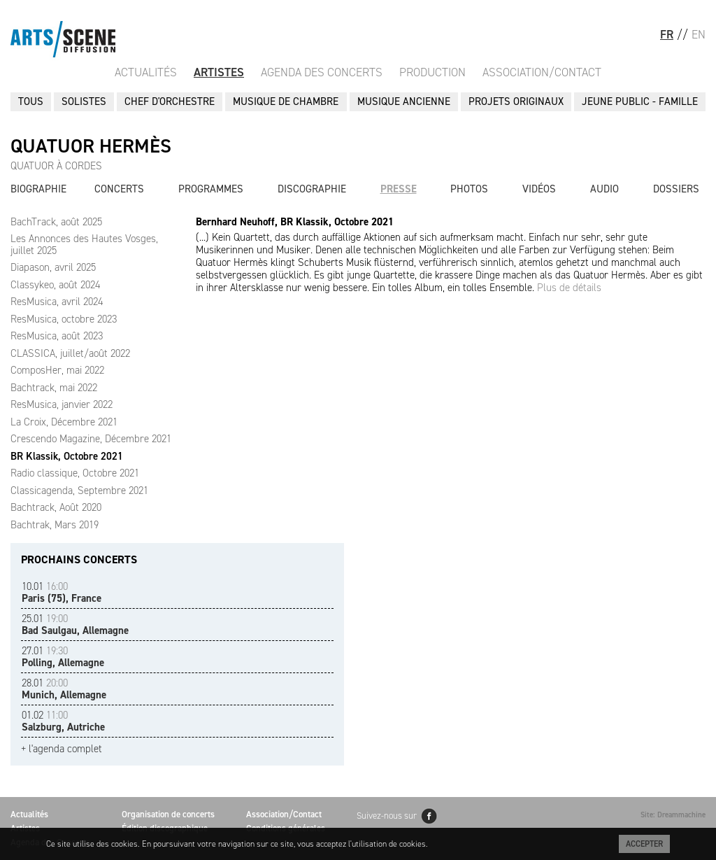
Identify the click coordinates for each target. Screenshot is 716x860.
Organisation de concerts (168, 814)
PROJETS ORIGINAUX (516, 101)
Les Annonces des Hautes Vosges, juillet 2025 (84, 245)
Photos (469, 189)
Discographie (312, 189)
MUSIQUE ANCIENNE (403, 101)
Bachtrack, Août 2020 (55, 507)
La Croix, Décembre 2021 (63, 422)
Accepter (644, 844)
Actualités (146, 72)
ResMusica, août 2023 (56, 336)
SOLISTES (84, 101)
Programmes (210, 189)
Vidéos (539, 189)
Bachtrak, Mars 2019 (54, 525)
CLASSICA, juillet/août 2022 (70, 353)
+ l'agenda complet (61, 749)
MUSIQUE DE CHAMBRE (285, 101)
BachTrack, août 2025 (56, 222)
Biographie (38, 189)
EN (699, 34)
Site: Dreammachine (673, 815)
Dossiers (676, 189)
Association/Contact (541, 72)
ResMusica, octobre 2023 (63, 319)
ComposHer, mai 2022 (57, 370)
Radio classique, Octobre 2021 (74, 473)
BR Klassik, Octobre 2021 (66, 456)
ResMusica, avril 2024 (56, 302)
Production (432, 72)
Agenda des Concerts (321, 72)
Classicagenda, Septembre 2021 (79, 491)
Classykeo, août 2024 (55, 285)
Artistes (219, 72)
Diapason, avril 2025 (53, 267)
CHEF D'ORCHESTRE (169, 101)
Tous (30, 101)
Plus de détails (569, 288)
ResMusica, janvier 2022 (61, 404)
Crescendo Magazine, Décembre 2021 (90, 439)
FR (666, 34)
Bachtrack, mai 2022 (53, 388)
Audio (604, 189)
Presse (398, 189)
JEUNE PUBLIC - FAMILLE (640, 101)
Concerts (119, 189)
